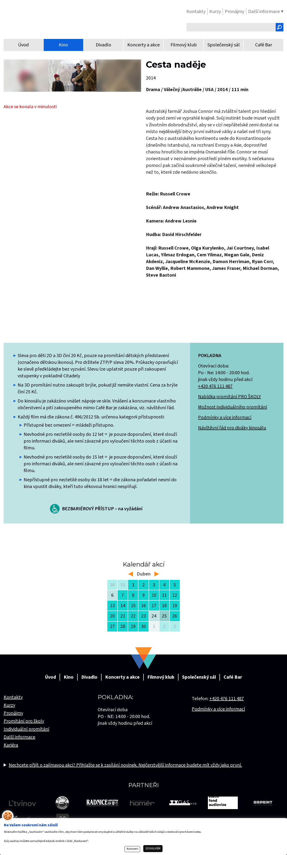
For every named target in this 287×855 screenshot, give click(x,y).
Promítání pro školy (24, 721)
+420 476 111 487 (215, 386)
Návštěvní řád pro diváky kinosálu (232, 427)
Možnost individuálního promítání (232, 407)
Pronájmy (13, 713)
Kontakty (13, 697)
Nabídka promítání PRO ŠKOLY (229, 396)
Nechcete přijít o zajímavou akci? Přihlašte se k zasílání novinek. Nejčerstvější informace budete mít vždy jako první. (125, 765)
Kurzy (9, 705)
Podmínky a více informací (224, 417)
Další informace (19, 737)
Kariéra (11, 745)
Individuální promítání (26, 729)
